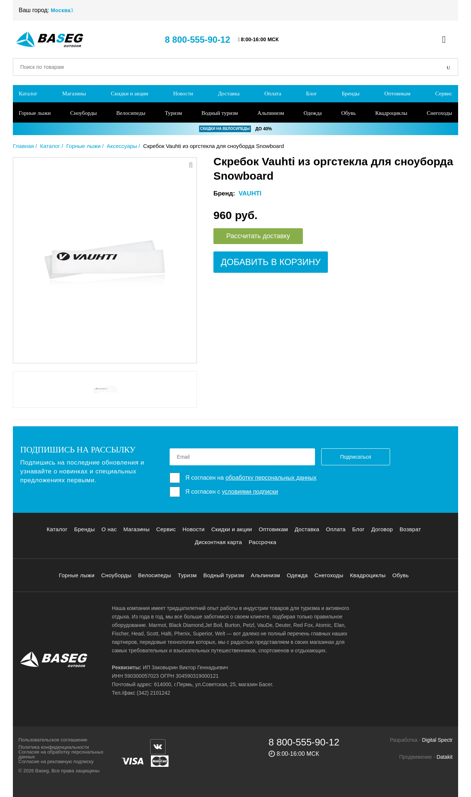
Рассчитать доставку (258, 236)
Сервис (443, 93)
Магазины (74, 93)
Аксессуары (122, 146)
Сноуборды (83, 113)
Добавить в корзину (271, 262)
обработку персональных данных (271, 478)
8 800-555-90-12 (197, 40)
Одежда (313, 113)
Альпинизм (271, 113)
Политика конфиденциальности (53, 747)
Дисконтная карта (218, 542)
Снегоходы (439, 113)
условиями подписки (250, 492)
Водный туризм (219, 113)
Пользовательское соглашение (52, 739)
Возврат (410, 529)
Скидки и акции (129, 93)
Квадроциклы (391, 113)
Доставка (229, 93)
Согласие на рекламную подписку (55, 761)
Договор (382, 529)
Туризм (173, 113)
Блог (311, 93)
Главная (23, 146)
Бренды (351, 93)
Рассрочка (262, 542)
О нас (109, 529)
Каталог (28, 93)
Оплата (272, 93)
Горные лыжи (35, 113)
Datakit (444, 757)
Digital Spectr (437, 740)
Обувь (348, 113)
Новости (183, 93)
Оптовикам (397, 93)
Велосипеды (130, 113)
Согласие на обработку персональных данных (60, 754)
